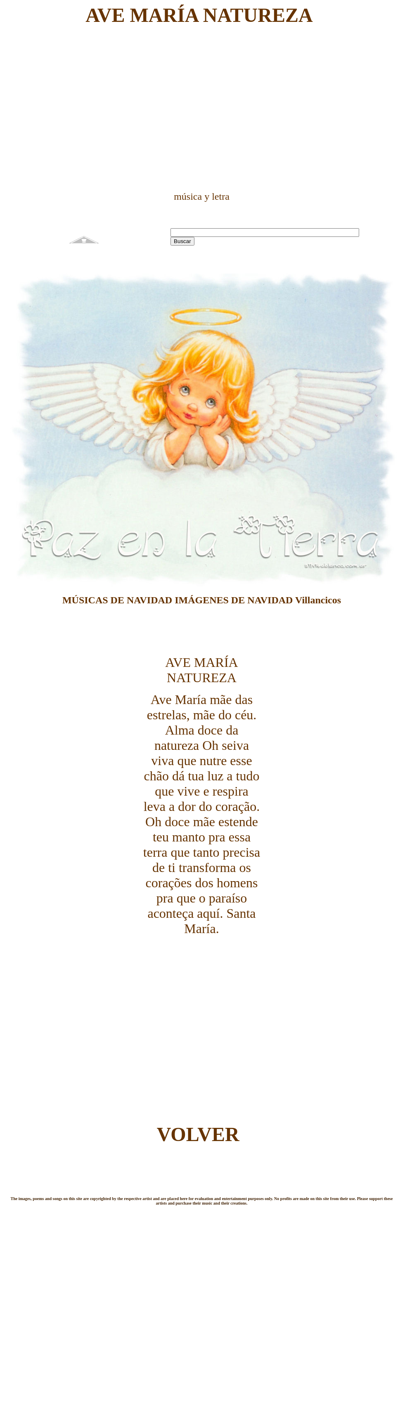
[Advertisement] (142, 111)
